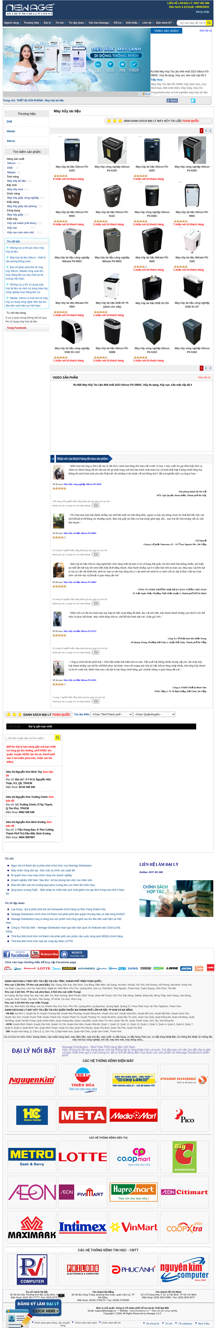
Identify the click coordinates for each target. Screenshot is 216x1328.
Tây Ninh (32, 999)
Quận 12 (135, 1024)
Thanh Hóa (175, 1006)
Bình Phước (75, 995)
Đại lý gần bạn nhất (40, 726)
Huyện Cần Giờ (42, 1024)
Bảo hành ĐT (164, 22)
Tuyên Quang (147, 988)
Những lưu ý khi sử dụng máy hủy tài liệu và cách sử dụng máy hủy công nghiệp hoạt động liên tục (27, 288)
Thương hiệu (31, 22)
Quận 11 (124, 1024)
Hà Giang (111, 984)
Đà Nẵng (30, 1006)
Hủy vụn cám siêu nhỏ (20, 232)
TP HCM (55, 999)
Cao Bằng (89, 984)
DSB (9, 167)
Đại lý (47, 22)
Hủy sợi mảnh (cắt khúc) (21, 223)
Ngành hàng (11, 22)
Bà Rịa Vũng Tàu (25, 995)
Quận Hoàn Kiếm (45, 1020)
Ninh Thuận (21, 999)
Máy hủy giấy (15, 214)
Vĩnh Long (76, 999)
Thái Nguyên (119, 988)
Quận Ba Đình (108, 1017)
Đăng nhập (202, 11)
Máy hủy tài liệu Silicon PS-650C (80, 680)
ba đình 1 (20, 1013)
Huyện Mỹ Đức (162, 1013)
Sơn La (97, 988)
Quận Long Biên (82, 1020)
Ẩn (61, 1295)
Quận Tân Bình (101, 1028)
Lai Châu (9, 988)
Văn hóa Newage (99, 22)
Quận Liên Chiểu (100, 1031)
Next (147, 93)
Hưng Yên (186, 984)
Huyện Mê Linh (145, 1013)
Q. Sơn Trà (48, 1031)
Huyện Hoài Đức (127, 1013)
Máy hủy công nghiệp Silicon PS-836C (82, 484)
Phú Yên (73, 1006)
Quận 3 (153, 1024)
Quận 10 (114, 1024)
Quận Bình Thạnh (49, 1028)
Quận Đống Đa (163, 1017)
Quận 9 (17, 1028)
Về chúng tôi (153, 1323)
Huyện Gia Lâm (110, 1013)
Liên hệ (146, 22)
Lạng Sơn (20, 988)
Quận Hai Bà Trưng (25, 1020)
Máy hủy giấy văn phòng (21, 206)
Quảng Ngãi (112, 1006)
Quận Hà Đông (180, 1017)
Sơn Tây (154, 1020)
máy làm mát (117, 1039)
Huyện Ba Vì (32, 1013)
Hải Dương (151, 984)
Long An (9, 999)
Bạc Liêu (39, 995)
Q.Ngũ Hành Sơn (64, 1031)
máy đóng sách (133, 1039)
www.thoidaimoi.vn (139, 1310)
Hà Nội (131, 984)
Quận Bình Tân (30, 1028)
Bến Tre (49, 995)
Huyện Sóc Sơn (13, 1017)
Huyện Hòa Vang (19, 1031)
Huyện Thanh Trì (70, 1017)
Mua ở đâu (203, 1323)
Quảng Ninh (86, 988)
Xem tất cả (206, 30)
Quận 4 (162, 1024)
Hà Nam (122, 984)
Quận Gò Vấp (66, 1028)
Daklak (138, 995)
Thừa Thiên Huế (140, 1006)
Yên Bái (172, 988)
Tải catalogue (185, 1323)
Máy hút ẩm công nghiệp (164, 1310)
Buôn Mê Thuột (103, 995)
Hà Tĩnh (140, 984)
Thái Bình (107, 988)
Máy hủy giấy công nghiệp (23, 197)
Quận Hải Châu (82, 1031)
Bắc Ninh (78, 984)
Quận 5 (171, 1024)
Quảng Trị (125, 1006)
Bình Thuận (88, 995)
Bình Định (20, 1006)
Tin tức (59, 22)
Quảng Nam (99, 1006)
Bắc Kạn (67, 984)
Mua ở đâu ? (15, 726)
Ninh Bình (63, 988)
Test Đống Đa (166, 1020)
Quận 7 (189, 1024)
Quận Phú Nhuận (83, 1028)
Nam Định (41, 988)
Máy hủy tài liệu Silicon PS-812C (80, 631)
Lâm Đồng (185, 995)
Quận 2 (144, 1024)
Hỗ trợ (117, 22)
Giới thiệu (132, 22)
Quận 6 (180, 1024)
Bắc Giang (56, 984)
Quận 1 (105, 1024)
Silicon (11, 163)
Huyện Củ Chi (58, 1024)
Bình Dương (61, 995)
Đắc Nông (128, 995)
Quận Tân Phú (118, 1028)
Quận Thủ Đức (134, 1028)
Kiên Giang (172, 995)
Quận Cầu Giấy (146, 1017)
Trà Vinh (65, 999)
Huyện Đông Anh (92, 1013)
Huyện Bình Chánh (23, 1024)
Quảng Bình (85, 1006)
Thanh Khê (115, 1031)
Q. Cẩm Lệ (35, 1031)
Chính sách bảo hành (86, 1322)
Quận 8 (8, 1028)
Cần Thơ (117, 995)
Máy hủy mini (15, 189)
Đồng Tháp (160, 995)
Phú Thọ (73, 988)
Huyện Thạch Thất (31, 1017)
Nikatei (11, 172)
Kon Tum (63, 1006)
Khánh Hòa (51, 1006)
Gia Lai (40, 1006)
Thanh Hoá (133, 988)
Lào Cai (31, 988)
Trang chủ (9, 100)
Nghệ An (52, 988)
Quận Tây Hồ (121, 1020)
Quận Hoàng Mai (64, 1020)
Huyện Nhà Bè (92, 1024)
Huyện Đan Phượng (71, 1013)
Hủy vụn (12, 227)
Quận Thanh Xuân (138, 1020)
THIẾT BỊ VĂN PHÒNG (30, 100)
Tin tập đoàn (76, 22)
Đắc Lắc (9, 1006)
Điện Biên (100, 984)
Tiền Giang (44, 999)
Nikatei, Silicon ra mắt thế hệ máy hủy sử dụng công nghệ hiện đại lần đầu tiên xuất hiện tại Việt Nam (27, 302)
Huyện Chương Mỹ (50, 1013)
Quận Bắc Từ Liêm (127, 1017)
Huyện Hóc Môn (75, 1024)
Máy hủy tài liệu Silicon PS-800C (80, 533)
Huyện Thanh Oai (52, 1017)
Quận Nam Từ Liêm (103, 1020)
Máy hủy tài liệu (54, 100)
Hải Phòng (163, 984)
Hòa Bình (175, 984)
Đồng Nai (148, 995)
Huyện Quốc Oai (180, 1013)
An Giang (10, 995)
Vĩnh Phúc (161, 988)
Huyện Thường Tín (90, 1017)
